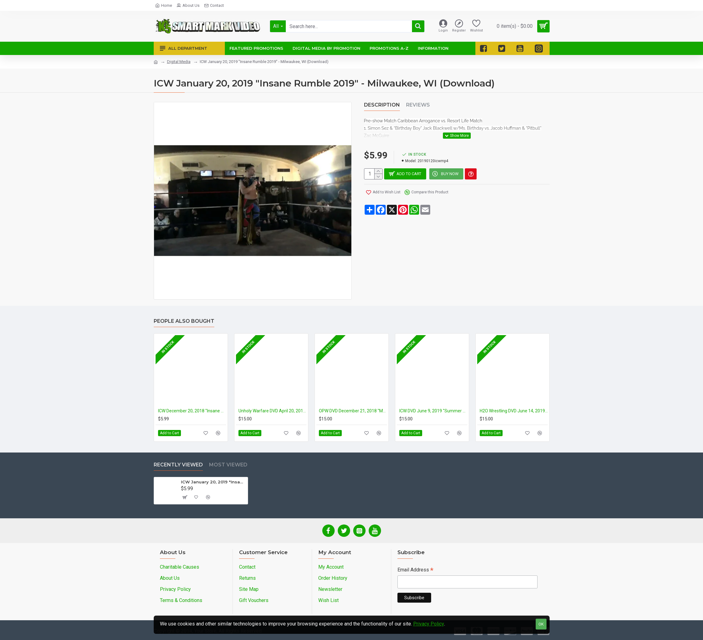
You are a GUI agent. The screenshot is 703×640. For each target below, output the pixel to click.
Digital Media (179, 61)
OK (541, 624)
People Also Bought (184, 321)
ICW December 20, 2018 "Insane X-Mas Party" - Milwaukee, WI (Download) (192, 410)
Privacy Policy (428, 624)
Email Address (415, 570)
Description (382, 105)
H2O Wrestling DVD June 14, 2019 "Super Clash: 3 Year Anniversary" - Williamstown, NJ (514, 410)
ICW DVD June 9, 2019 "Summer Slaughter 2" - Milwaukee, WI (433, 410)
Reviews (418, 105)
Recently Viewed (178, 465)
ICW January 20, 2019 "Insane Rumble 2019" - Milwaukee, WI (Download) (213, 481)
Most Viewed (228, 465)
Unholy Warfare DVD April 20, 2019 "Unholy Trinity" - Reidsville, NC (272, 410)
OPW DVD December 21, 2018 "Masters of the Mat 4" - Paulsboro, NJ (353, 410)
